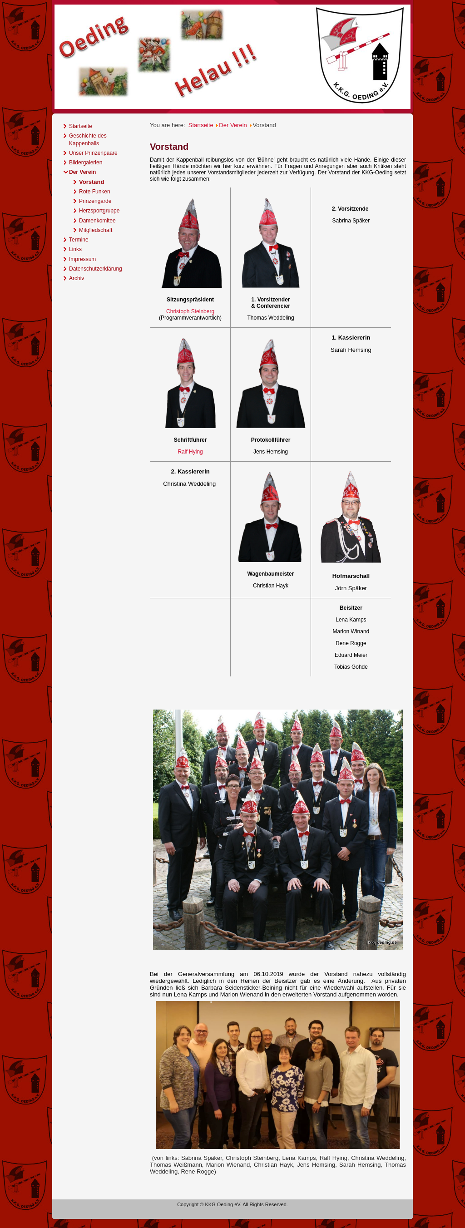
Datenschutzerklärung (95, 269)
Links (75, 249)
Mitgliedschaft (95, 230)
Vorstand (91, 181)
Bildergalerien (85, 162)
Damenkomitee (97, 220)
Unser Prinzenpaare (93, 153)
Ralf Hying (190, 452)
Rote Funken (94, 191)
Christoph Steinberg (190, 311)
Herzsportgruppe (99, 210)
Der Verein (82, 172)
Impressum (82, 259)
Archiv (76, 278)
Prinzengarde (95, 201)
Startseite (80, 126)
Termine (79, 240)
